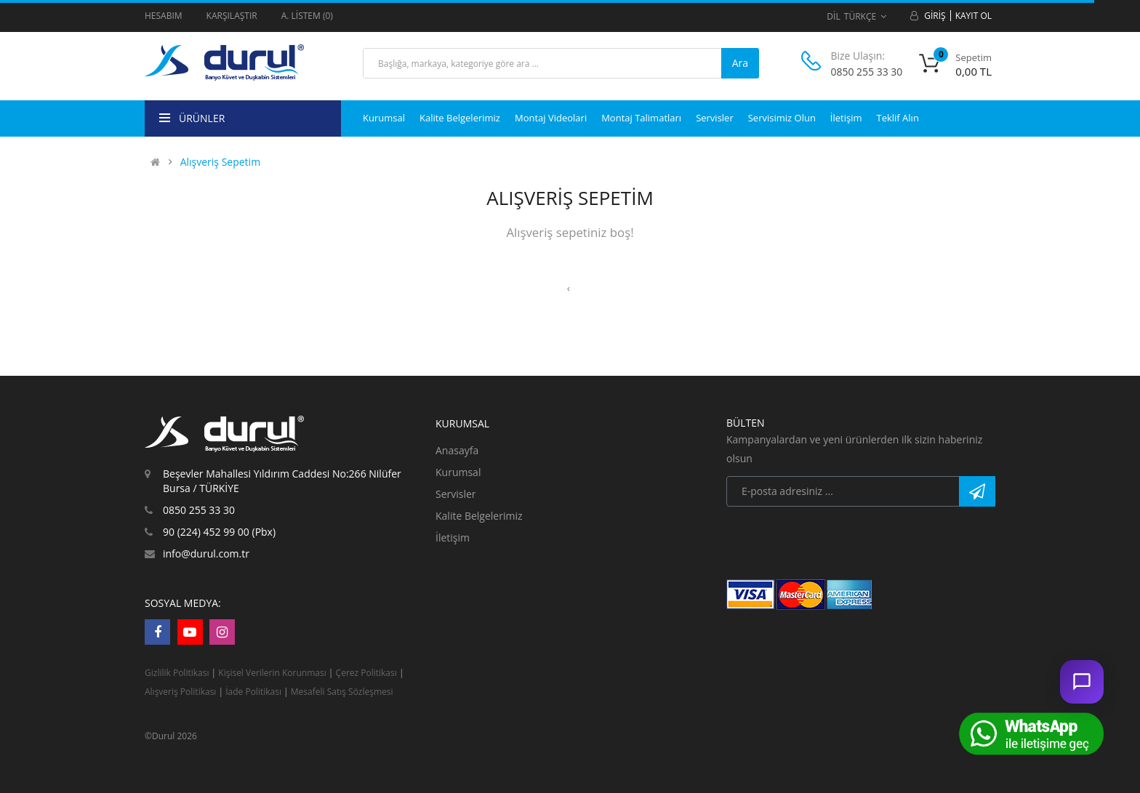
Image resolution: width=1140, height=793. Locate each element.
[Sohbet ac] (1082, 682)
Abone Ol (977, 491)
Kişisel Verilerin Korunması (273, 673)
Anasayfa (456, 450)
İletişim (452, 537)
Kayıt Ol (973, 15)
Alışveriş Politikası (180, 691)
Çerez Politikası (366, 673)
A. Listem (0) (307, 15)
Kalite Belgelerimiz (479, 516)
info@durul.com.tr (206, 553)
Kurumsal (458, 472)
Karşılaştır (231, 15)
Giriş (934, 15)
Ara (740, 63)
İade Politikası (253, 691)
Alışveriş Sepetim (220, 162)
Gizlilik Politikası (177, 673)
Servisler (455, 494)
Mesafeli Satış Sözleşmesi (342, 691)
